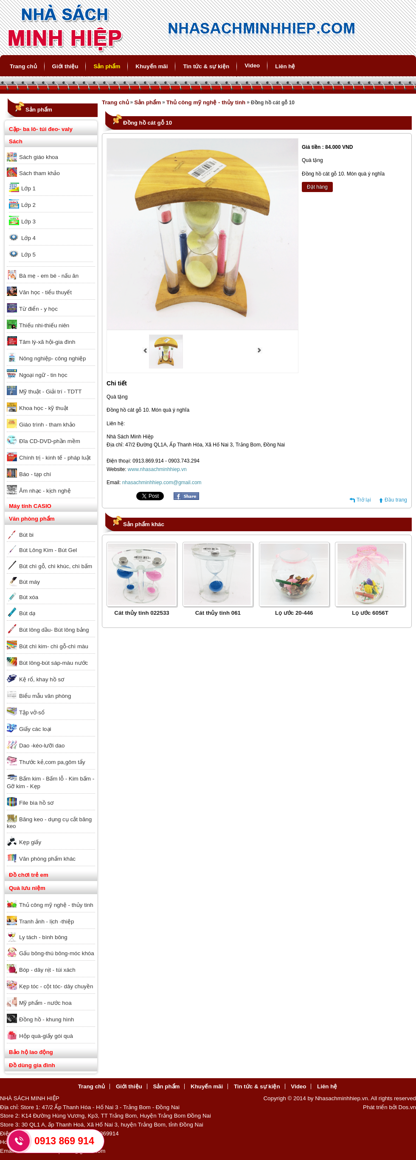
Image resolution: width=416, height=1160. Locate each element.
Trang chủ (23, 66)
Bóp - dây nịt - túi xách (47, 970)
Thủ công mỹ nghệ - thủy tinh (56, 905)
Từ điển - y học (38, 309)
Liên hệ (285, 66)
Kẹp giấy (30, 842)
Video (252, 65)
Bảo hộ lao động (31, 1052)
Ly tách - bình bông (43, 937)
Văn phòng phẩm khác (47, 859)
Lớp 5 (28, 254)
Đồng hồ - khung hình (46, 1019)
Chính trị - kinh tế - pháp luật (54, 458)
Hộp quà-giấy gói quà (46, 1036)
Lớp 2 (28, 205)
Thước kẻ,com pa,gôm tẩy (52, 762)
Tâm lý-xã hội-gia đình (47, 342)
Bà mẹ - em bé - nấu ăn (49, 276)
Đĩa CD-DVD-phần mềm (49, 441)
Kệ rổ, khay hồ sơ (41, 679)
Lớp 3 (28, 221)
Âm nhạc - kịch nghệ (45, 491)
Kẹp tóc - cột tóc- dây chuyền (56, 986)
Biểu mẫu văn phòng (45, 696)
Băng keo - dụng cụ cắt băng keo (49, 822)
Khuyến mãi (151, 66)
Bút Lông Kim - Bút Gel (48, 550)
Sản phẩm (106, 66)
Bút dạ (27, 613)
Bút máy (29, 582)
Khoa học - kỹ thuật (43, 408)
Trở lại (364, 500)
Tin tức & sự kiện (206, 66)
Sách (15, 141)
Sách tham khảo (39, 173)
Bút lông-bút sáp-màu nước (53, 663)
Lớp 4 (28, 238)
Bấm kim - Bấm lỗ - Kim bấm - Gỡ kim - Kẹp (50, 782)
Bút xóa (28, 597)
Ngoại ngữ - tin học (43, 375)
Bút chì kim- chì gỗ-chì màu (53, 646)
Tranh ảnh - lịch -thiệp (46, 921)
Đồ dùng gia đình (32, 1065)
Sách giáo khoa (38, 157)
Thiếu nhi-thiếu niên (44, 325)
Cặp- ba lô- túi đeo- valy (41, 129)
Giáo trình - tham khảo (47, 424)
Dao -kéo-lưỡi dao (42, 745)
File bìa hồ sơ (36, 803)
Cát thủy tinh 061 (218, 613)
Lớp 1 (28, 188)
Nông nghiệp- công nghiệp (52, 358)
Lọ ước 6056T (370, 613)
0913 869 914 (64, 1140)
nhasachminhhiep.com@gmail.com (162, 482)
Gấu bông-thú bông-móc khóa (56, 953)
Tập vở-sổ (32, 712)
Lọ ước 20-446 (294, 613)
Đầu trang (396, 500)
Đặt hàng (317, 187)
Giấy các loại (35, 729)
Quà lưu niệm (27, 888)
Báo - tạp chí (35, 474)
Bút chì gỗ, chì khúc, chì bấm (55, 566)
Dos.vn (407, 1107)
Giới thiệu (65, 66)
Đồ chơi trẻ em (28, 875)
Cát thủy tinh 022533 (141, 613)
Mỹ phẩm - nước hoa (45, 1003)
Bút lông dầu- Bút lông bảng (54, 630)
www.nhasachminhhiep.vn (157, 469)
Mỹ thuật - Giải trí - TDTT (50, 391)
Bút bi (26, 535)
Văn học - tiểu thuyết (45, 292)
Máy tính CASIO (30, 506)
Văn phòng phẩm (32, 519)
